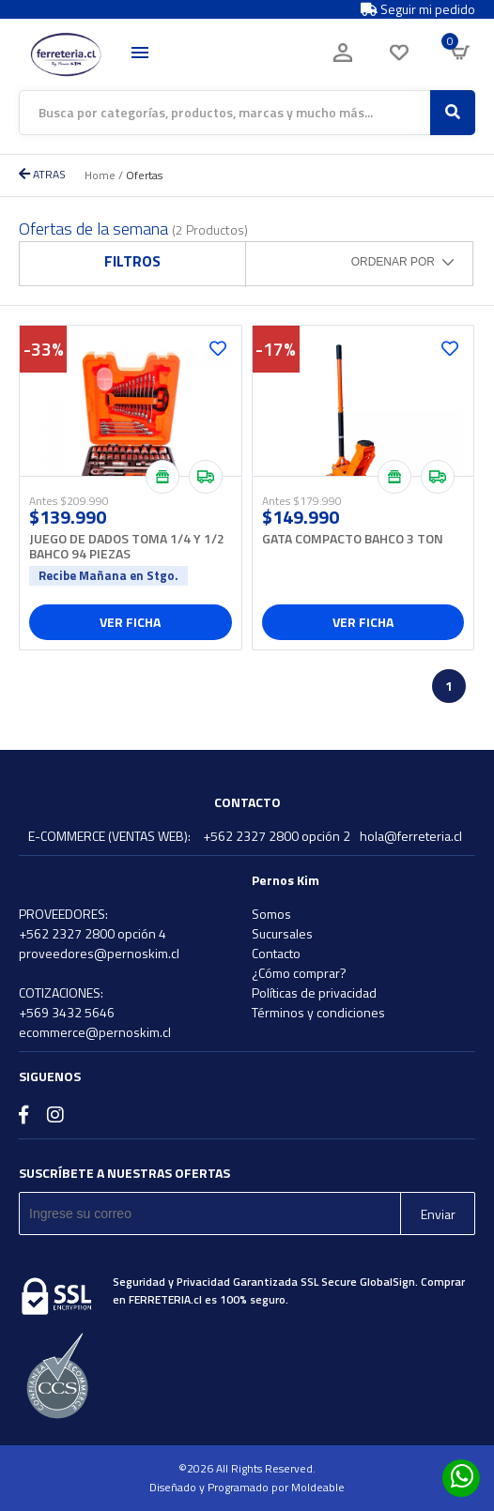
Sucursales (282, 933)
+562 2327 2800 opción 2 (276, 836)
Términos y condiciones (318, 1012)
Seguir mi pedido (418, 9)
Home (100, 175)
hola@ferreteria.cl (411, 836)
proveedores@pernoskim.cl (99, 953)
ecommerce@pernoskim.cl (95, 1032)
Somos (271, 913)
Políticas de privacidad (314, 992)
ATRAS (42, 174)
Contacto (276, 953)
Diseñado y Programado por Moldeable (247, 1487)
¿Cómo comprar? (299, 973)
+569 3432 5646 (67, 1012)
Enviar (438, 1214)
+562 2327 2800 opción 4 (92, 933)
